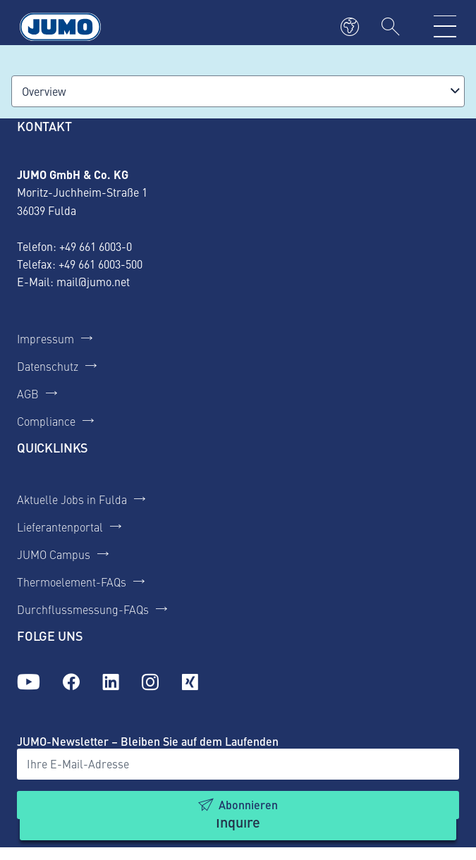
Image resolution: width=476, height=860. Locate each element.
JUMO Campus (53, 554)
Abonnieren (248, 805)
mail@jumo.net (93, 281)
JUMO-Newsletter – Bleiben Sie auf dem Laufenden (148, 741)
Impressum (45, 338)
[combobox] (238, 91)
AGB (28, 393)
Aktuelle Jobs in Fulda (72, 499)
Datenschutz (47, 366)
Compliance (46, 421)
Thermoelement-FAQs (71, 581)
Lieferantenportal (60, 526)
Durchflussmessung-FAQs (83, 609)
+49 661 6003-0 (95, 246)
